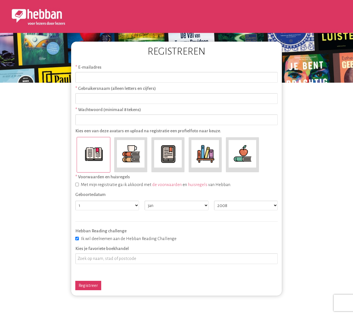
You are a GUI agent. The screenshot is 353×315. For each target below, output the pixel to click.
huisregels (197, 184)
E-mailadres (89, 67)
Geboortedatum (90, 194)
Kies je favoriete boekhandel (102, 248)
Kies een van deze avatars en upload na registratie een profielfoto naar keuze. (148, 130)
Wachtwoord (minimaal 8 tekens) (109, 109)
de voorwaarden (167, 184)
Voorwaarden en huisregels (104, 176)
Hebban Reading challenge (101, 230)
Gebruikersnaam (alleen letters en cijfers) (117, 88)
